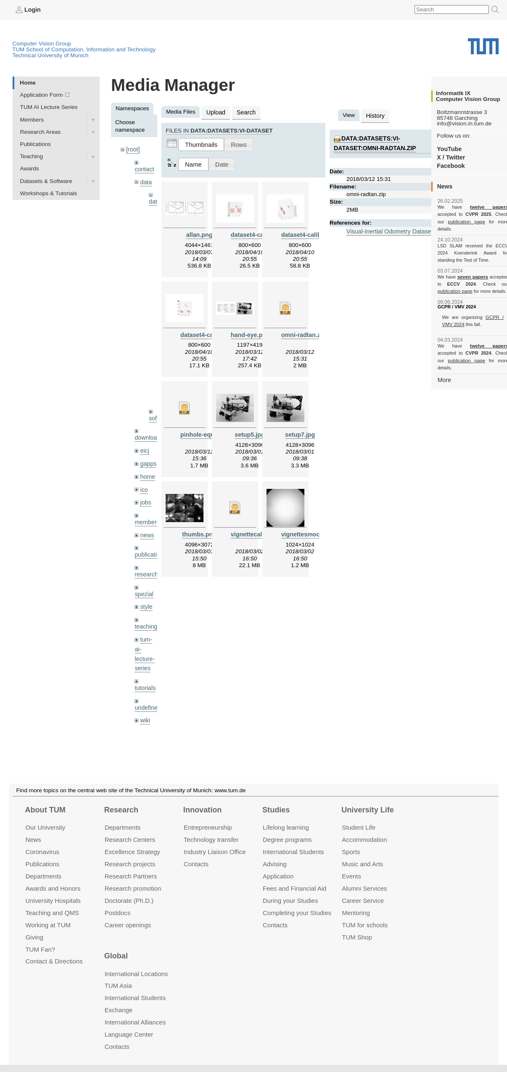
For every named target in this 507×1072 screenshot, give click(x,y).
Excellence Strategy (132, 851)
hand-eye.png (249, 333)
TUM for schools (365, 924)
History (374, 115)
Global (116, 956)
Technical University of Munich (51, 55)
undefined (147, 689)
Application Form (41, 95)
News (33, 839)
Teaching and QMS (52, 912)
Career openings (128, 924)
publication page (454, 221)
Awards (29, 168)
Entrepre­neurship (208, 827)
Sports (351, 851)
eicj (144, 440)
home (147, 465)
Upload (215, 112)
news (146, 521)
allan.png (199, 234)
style (146, 592)
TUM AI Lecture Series (49, 107)
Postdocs (118, 912)
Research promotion (133, 888)
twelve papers (472, 207)
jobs (145, 490)
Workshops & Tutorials (48, 193)
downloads (148, 427)
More (444, 364)
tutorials (145, 670)
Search (244, 112)
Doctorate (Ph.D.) (129, 900)
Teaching (31, 156)
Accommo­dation (364, 839)
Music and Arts (362, 864)
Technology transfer (211, 839)
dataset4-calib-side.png (313, 234)
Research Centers (130, 839)
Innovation (202, 810)
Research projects (130, 864)
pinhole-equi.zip (202, 433)
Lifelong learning (286, 827)
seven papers (473, 269)
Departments (43, 876)
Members (32, 119)
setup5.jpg (249, 433)
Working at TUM (47, 924)
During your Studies (290, 900)
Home (28, 82)
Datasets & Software (46, 181)
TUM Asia (118, 985)
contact (144, 168)
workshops (148, 721)
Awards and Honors (52, 888)
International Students (293, 851)
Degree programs (287, 839)
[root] (132, 149)
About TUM (45, 810)
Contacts (196, 864)
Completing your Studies (297, 912)
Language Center (129, 1034)
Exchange (119, 1010)
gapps (148, 452)
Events (351, 876)
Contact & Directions (53, 961)
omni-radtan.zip (302, 333)
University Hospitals (52, 900)
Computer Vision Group (42, 43)
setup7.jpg (300, 433)
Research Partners (131, 876)
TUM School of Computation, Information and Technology (84, 49)
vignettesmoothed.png (312, 532)
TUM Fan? (40, 949)
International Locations (136, 973)
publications (150, 541)
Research (121, 810)
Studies (276, 810)
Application (278, 876)
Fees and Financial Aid (294, 888)
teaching (145, 611)
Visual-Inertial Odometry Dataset (387, 229)
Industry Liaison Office (215, 851)
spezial (143, 579)
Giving (34, 936)
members (146, 509)
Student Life (358, 827)
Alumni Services (364, 888)
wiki (145, 701)
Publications (35, 144)
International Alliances (135, 1022)
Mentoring (356, 912)
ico (143, 477)
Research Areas (40, 131)
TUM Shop (357, 936)
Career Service (363, 900)
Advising (275, 864)
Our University (45, 827)
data (145, 181)
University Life (367, 810)
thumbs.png (199, 532)
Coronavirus (42, 851)
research (146, 560)
